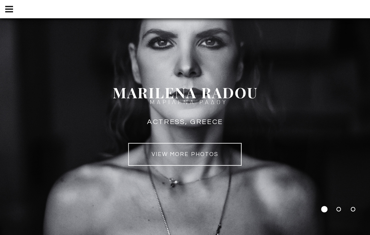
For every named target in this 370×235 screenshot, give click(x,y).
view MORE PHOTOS (185, 154)
